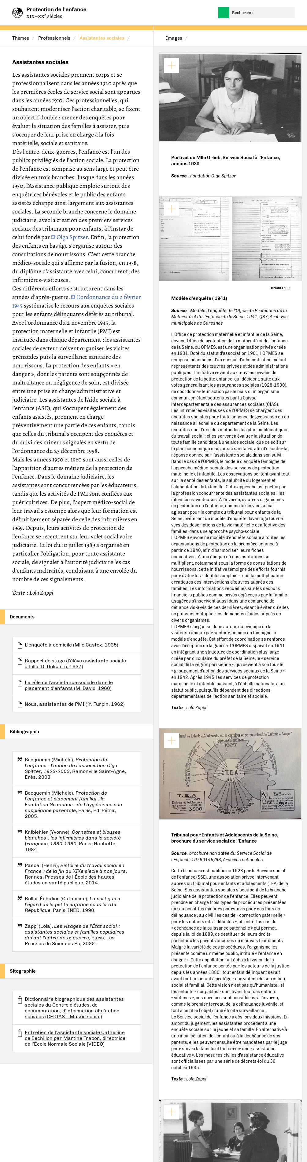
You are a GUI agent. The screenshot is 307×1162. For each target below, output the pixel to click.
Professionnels (54, 38)
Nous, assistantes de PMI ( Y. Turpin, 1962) (75, 704)
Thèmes (20, 38)
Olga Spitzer (72, 237)
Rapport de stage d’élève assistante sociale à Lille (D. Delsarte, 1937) (75, 663)
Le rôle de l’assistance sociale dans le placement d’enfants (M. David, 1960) (69, 685)
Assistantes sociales (102, 38)
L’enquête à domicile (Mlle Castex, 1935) (71, 645)
